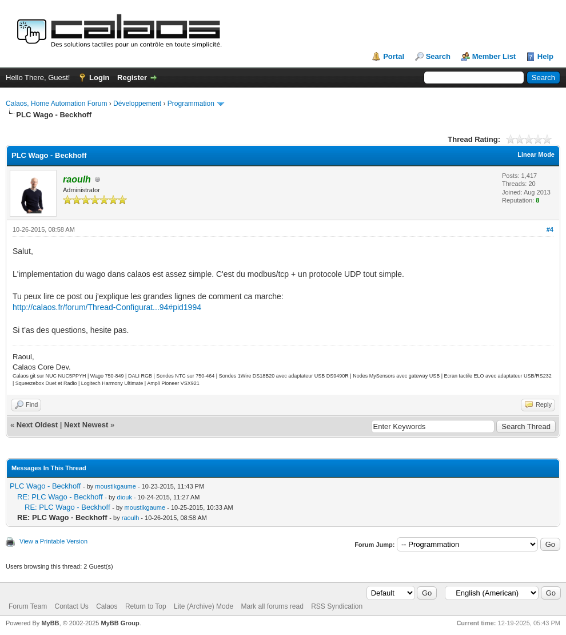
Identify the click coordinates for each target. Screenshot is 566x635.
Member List (494, 56)
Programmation (191, 104)
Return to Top (145, 606)
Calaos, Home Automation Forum (56, 104)
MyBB (50, 623)
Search (438, 56)
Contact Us (71, 606)
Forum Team (28, 606)
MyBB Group (120, 623)
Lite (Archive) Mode (203, 606)
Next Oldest (37, 424)
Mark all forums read (272, 606)
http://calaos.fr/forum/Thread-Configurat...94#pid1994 (107, 307)
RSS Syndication (336, 606)
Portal (393, 56)
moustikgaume (115, 486)
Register (132, 77)
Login (99, 77)
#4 (550, 229)
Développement (137, 104)
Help (545, 56)
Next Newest (86, 424)
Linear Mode (536, 154)
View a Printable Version (53, 541)
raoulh (130, 517)
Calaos (106, 606)
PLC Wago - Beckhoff (45, 486)
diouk (124, 497)
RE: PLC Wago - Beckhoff (60, 497)
